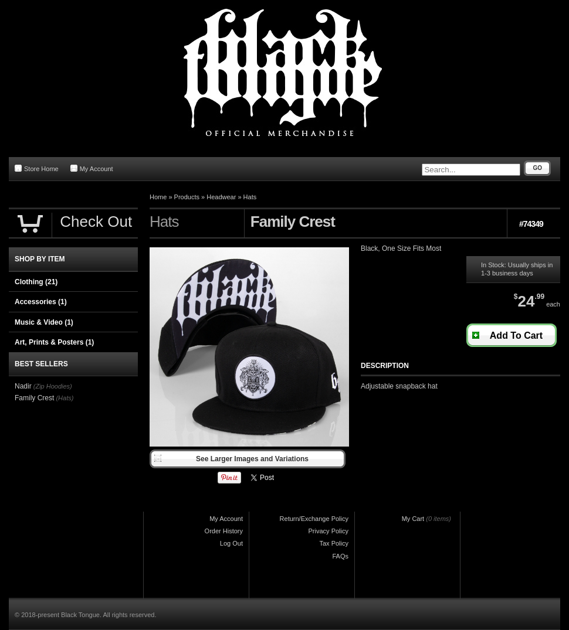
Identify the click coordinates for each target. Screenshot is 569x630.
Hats (250, 196)
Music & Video (44, 322)
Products (186, 196)
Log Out (231, 543)
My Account (91, 168)
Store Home (37, 168)
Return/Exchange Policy (314, 518)
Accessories (41, 302)
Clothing (36, 282)
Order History (224, 530)
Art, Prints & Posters (54, 342)
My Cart (413, 518)
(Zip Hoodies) (52, 386)
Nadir (23, 386)
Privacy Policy (328, 530)
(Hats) (64, 397)
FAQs (340, 556)
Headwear (221, 196)
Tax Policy (333, 543)
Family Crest (34, 398)
